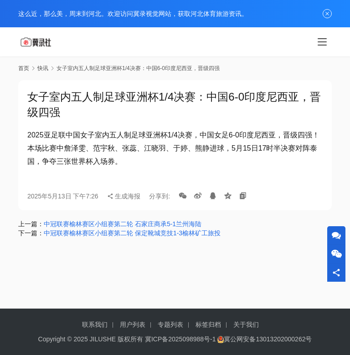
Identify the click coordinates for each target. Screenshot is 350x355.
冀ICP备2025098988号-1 (180, 339)
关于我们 (246, 324)
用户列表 (132, 324)
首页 (23, 68)
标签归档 (208, 324)
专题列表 (170, 324)
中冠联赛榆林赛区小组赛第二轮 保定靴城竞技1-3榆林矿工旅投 (132, 233)
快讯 (42, 68)
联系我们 (95, 324)
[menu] (322, 42)
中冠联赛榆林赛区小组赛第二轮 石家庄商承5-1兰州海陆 (122, 224)
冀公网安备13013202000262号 (268, 339)
